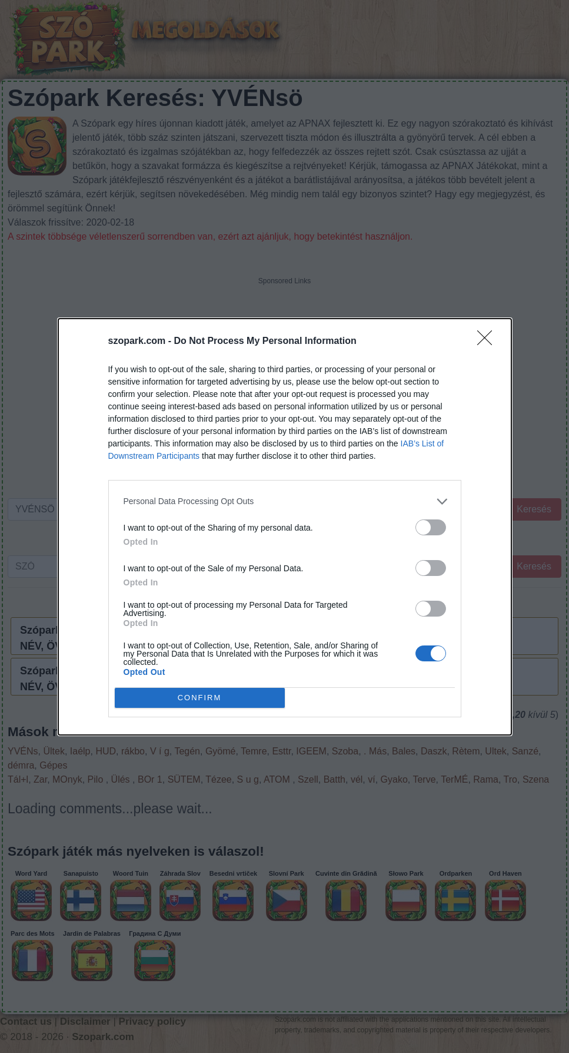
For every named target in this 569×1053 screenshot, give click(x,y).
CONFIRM (200, 697)
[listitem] (285, 501)
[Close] (488, 341)
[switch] (430, 527)
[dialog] (284, 527)
